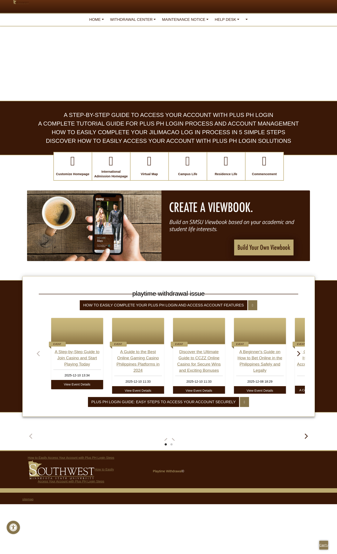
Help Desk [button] (225, 19)
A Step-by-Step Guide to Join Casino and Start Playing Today (80, 415)
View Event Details (81, 440)
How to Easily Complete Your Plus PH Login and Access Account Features (163, 360)
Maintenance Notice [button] (183, 19)
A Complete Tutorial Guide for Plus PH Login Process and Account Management (168, 183)
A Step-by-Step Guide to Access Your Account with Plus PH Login (168, 175)
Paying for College (73, 132)
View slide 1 (166, 494)
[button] (246, 18)
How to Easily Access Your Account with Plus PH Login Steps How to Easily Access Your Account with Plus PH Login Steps (71, 519)
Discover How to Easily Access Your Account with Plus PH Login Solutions (168, 201)
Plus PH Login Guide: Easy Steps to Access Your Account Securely (163, 456)
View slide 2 (171, 494)
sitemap (27, 549)
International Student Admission (136, 132)
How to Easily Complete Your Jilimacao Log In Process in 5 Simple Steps (168, 192)
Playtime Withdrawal (167, 521)
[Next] (293, 410)
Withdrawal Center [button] (131, 19)
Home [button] (95, 19)
